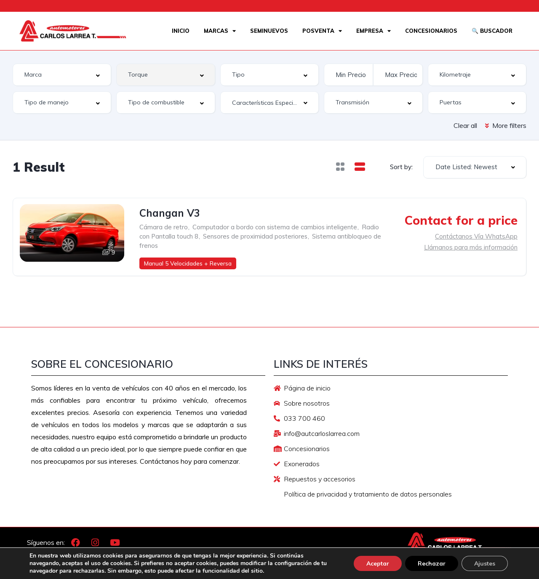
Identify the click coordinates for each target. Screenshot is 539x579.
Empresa (373, 31)
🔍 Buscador (492, 30)
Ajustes (484, 563)
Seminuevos (269, 30)
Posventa (322, 31)
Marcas (220, 31)
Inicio (180, 30)
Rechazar (432, 563)
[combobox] (62, 75)
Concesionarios (431, 30)
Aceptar (377, 563)
